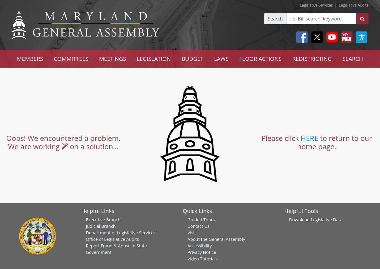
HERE (309, 138)
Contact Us (198, 226)
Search (275, 18)
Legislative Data (327, 219)
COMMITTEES (71, 58)
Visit (191, 232)
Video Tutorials (202, 259)
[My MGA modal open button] (345, 37)
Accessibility (199, 246)
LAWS (221, 58)
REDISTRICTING (312, 58)
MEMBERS (30, 58)
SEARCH (352, 58)
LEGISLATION (154, 58)
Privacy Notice (201, 252)
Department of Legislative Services (121, 232)
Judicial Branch (101, 226)
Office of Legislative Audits (112, 239)
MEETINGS (112, 58)
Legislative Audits (353, 5)
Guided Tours (201, 219)
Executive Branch (103, 219)
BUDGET (192, 58)
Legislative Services (316, 5)
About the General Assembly (216, 239)
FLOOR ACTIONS (260, 58)
